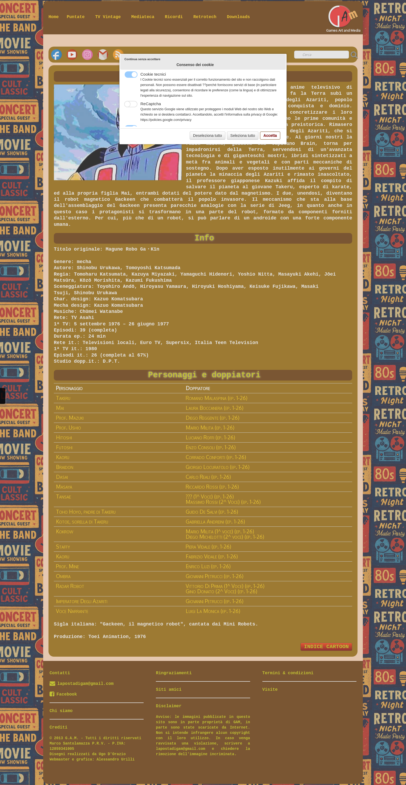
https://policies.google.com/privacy (166, 120)
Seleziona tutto (242, 135)
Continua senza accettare (142, 59)
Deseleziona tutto (207, 135)
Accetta (270, 135)
